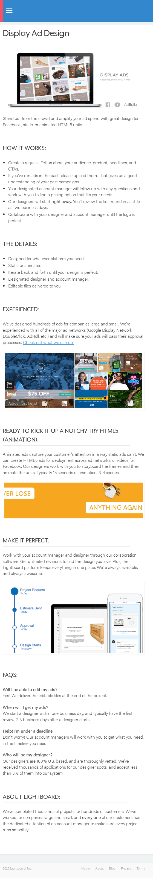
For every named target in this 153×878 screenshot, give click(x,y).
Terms (141, 868)
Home (85, 868)
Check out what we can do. (48, 342)
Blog (112, 868)
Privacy (126, 868)
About (99, 868)
